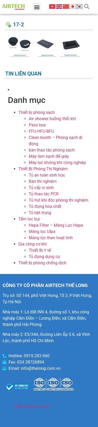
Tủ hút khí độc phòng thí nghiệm (58, 200)
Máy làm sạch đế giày (49, 156)
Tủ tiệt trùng (40, 212)
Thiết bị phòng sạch (36, 112)
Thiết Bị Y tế (40, 250)
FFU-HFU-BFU (41, 131)
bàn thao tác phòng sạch (51, 150)
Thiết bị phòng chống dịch (42, 262)
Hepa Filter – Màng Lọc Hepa (56, 225)
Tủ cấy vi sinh (41, 187)
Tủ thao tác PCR (44, 193)
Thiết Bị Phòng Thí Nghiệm (43, 168)
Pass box (37, 124)
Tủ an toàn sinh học (47, 175)
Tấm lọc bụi (29, 219)
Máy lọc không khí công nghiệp (57, 162)
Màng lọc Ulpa (42, 231)
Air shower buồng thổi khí (52, 118)
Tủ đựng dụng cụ (44, 256)
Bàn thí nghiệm (43, 181)
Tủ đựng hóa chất (45, 206)
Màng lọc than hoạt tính (51, 237)
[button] (36, 7)
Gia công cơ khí (32, 244)
